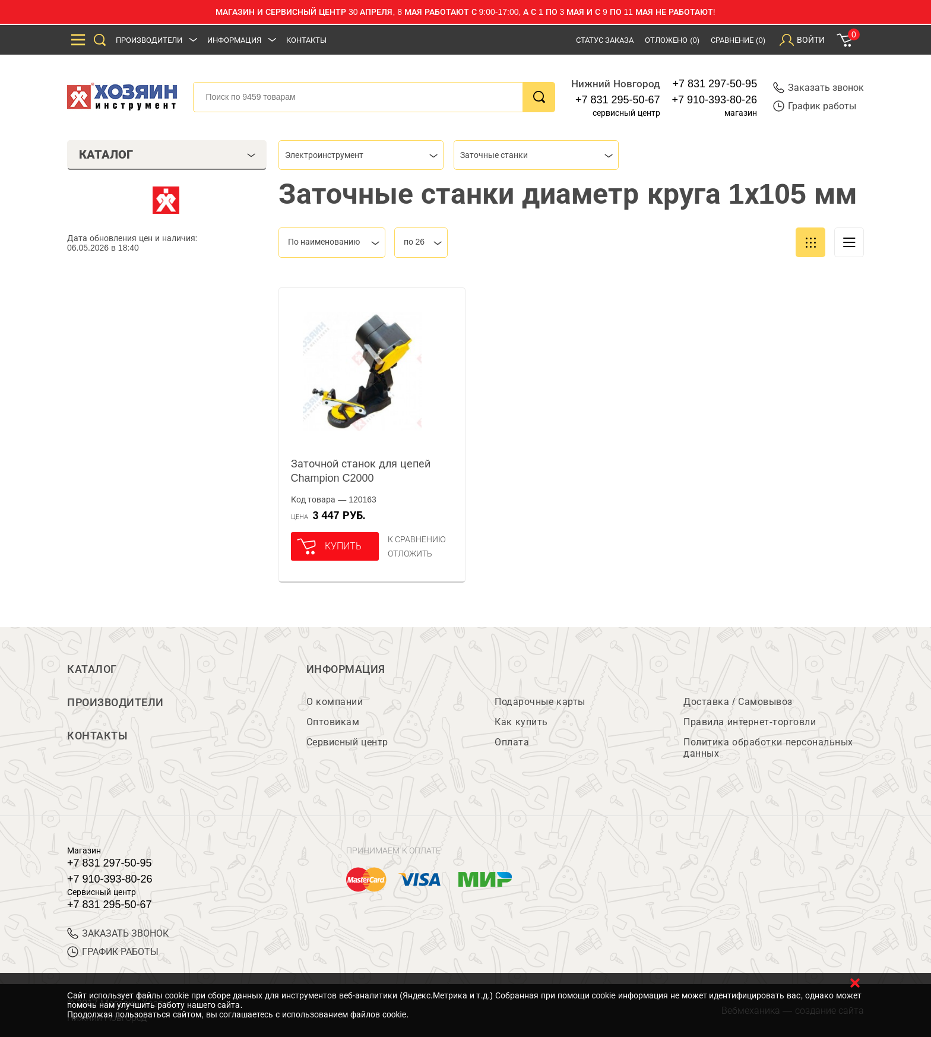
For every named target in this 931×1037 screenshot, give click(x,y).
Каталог (92, 669)
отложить (410, 553)
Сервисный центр (347, 742)
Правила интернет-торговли (749, 722)
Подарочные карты (540, 702)
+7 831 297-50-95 (715, 84)
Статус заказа (605, 40)
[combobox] (361, 155)
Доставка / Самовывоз (737, 702)
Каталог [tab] (167, 154)
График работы (814, 106)
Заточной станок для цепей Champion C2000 (360, 471)
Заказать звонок (818, 87)
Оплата (512, 742)
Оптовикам (333, 722)
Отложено (672, 40)
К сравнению (417, 539)
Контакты (306, 40)
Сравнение (738, 40)
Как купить (521, 722)
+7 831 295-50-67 (617, 100)
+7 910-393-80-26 (715, 100)
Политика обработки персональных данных (768, 747)
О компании (334, 702)
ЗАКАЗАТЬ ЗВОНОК (118, 933)
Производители (149, 40)
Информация (234, 40)
